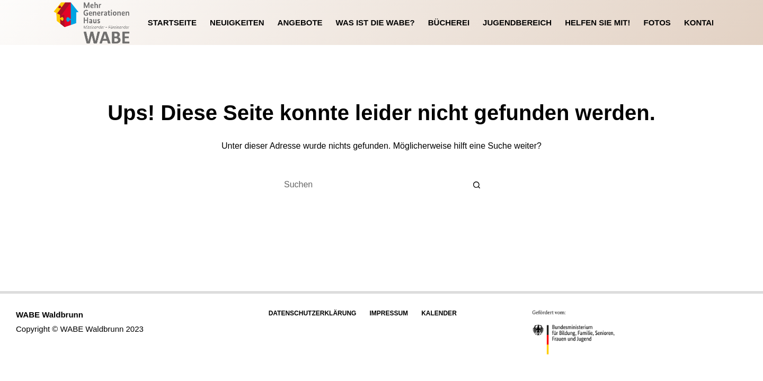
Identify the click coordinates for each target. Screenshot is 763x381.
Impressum (388, 313)
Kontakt (703, 22)
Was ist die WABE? (375, 22)
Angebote (300, 22)
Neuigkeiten (237, 22)
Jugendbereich (517, 22)
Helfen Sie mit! (597, 22)
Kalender (439, 313)
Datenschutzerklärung (313, 313)
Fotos (656, 22)
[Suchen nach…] (371, 184)
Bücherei (448, 22)
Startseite (172, 22)
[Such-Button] (476, 184)
